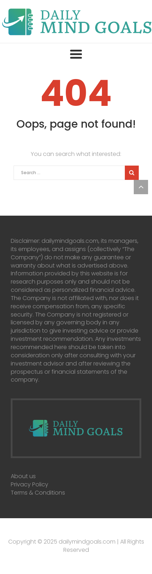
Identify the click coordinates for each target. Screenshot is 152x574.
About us (23, 476)
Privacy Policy (29, 484)
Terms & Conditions (38, 493)
